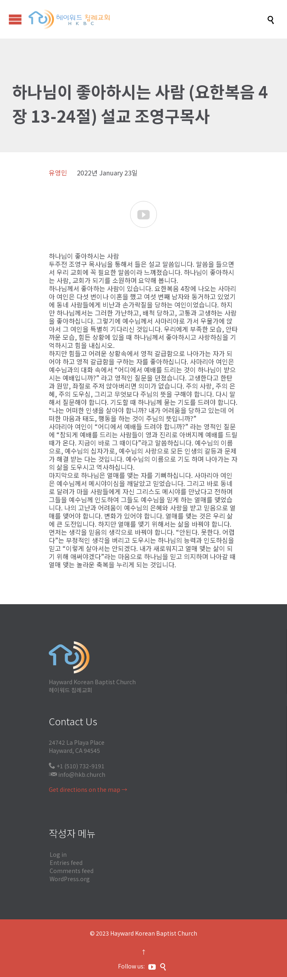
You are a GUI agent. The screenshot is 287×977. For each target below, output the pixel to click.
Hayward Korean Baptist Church (153, 933)
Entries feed (66, 862)
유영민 (58, 172)
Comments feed (71, 871)
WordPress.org (70, 879)
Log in (58, 854)
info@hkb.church (81, 774)
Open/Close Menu (15, 19)
